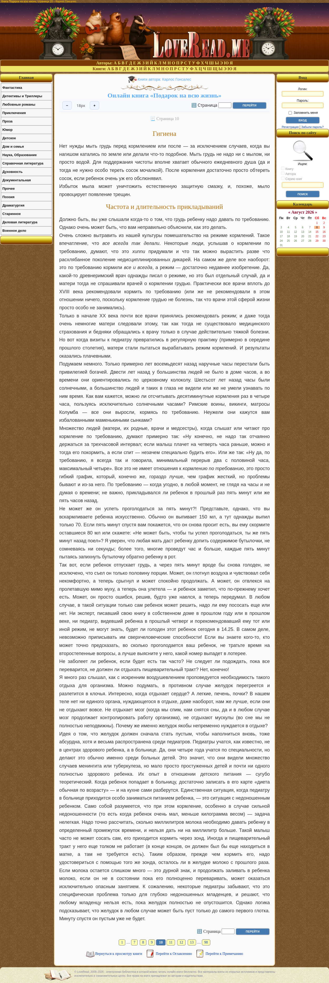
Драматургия (13, 205)
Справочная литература (22, 163)
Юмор (7, 130)
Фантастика (12, 88)
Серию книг (291, 179)
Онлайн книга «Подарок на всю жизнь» (165, 95)
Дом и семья (13, 146)
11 (170, 942)
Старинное (11, 214)
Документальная (16, 180)
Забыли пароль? (312, 126)
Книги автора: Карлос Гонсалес (164, 79)
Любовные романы (18, 104)
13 (192, 942)
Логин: (303, 92)
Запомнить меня (303, 113)
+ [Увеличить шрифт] (94, 105)
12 (181, 942)
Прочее (8, 189)
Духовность (12, 172)
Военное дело (14, 231)
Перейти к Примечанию (224, 954)
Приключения (14, 113)
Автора (288, 174)
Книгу (287, 169)
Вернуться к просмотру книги (119, 954)
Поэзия (8, 197)
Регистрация (290, 126)
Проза (7, 121)
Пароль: (303, 103)
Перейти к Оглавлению (174, 954)
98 (206, 942)
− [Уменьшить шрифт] (67, 105)
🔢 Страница (204, 105)
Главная (26, 77)
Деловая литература (19, 222)
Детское (9, 138)
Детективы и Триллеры (22, 96)
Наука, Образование (19, 155)
